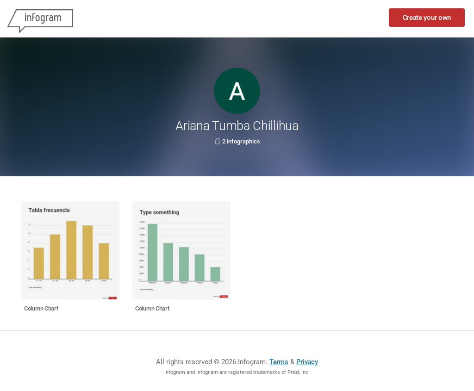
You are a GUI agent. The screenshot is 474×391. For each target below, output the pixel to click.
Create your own (427, 17)
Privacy (307, 362)
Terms (278, 362)
